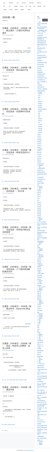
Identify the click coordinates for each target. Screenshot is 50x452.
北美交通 (39, 50)
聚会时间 (41, 334)
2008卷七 (39, 145)
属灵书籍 (16, 6)
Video (38, 253)
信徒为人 (39, 194)
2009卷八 (39, 147)
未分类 (40, 300)
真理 (38, 114)
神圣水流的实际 (40, 87)
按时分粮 (25, 3)
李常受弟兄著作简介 (42, 109)
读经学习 (39, 354)
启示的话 (39, 304)
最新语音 (39, 298)
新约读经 (39, 348)
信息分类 (40, 3)
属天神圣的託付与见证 (42, 77)
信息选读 (6, 101)
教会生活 (39, 202)
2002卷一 (39, 134)
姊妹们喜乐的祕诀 (41, 230)
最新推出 (41, 289)
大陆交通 (39, 68)
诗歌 (34, 6)
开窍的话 (39, 306)
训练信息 (39, 160)
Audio (38, 251)
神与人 (38, 329)
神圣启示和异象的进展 (42, 427)
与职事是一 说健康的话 (42, 89)
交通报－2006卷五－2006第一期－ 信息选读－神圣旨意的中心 (16, 151)
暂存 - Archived (42, 286)
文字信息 (39, 156)
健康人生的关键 (40, 367)
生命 (38, 113)
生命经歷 (39, 206)
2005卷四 (39, 139)
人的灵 (38, 323)
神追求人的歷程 (40, 183)
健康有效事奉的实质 (41, 42)
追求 (40, 358)
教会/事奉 (39, 6)
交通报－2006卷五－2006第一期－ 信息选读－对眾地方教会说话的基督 (16, 229)
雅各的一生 (39, 440)
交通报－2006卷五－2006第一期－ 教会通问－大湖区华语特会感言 (16, 30)
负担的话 (39, 130)
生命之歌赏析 (40, 342)
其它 (38, 200)
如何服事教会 (40, 72)
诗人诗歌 (39, 124)
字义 (38, 99)
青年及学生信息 (40, 163)
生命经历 (39, 208)
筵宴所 (38, 247)
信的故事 (23, 9)
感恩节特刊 (41, 255)
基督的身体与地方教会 (42, 62)
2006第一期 (14, 60)
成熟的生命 (39, 263)
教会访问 (41, 280)
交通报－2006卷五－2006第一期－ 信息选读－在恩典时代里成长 (16, 111)
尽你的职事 (39, 85)
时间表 (40, 282)
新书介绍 (39, 291)
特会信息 (39, 158)
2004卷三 (39, 138)
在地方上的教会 (40, 273)
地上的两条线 (40, 381)
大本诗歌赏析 (40, 340)
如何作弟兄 (39, 70)
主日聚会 (10, 9)
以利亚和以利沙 (40, 365)
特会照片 (29, 48)
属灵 (40, 244)
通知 (40, 360)
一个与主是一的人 (41, 363)
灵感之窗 (39, 132)
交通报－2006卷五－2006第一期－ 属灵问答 (16, 388)
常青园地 (41, 249)
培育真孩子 (39, 60)
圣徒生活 (39, 120)
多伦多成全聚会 (40, 66)
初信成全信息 (40, 170)
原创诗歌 (41, 187)
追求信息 (39, 162)
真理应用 (39, 210)
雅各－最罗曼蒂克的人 (42, 438)
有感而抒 (39, 107)
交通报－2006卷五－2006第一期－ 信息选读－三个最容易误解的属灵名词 (16, 269)
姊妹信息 (39, 150)
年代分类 (39, 154)
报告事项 (41, 219)
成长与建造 (32, 3)
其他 (38, 198)
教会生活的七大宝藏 (41, 402)
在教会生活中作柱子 (41, 55)
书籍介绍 (41, 288)
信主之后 (39, 258)
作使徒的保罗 (40, 35)
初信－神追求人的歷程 (10, 379)
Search (38, 18)
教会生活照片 (28, 323)
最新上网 (39, 293)
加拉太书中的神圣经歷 (42, 376)
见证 (38, 122)
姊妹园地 (41, 242)
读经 (19, 3)
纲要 (40, 333)
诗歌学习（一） (40, 344)
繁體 (38, 16)
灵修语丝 (39, 270)
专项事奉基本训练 (41, 74)
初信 (5, 379)
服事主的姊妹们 (40, 241)
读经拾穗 (39, 128)
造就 (44, 6)
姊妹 (30, 6)
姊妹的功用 (39, 236)
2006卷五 (9, 60)
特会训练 (41, 316)
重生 (38, 185)
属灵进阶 (39, 261)
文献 (38, 245)
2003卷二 (39, 136)
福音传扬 (39, 211)
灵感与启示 (12, 3)
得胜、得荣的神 (40, 390)
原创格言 (39, 266)
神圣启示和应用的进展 (42, 425)
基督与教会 (39, 275)
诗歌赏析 (39, 126)
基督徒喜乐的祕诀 (41, 172)
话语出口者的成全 (41, 90)
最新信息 (39, 295)
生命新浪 (41, 318)
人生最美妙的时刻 (41, 168)
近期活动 (39, 285)
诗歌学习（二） (40, 346)
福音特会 (5, 9)
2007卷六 (39, 143)
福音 (5, 3)
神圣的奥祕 (39, 181)
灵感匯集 (41, 444)
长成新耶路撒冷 (40, 436)
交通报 (29, 9)
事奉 (40, 22)
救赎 (38, 327)
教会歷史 (39, 103)
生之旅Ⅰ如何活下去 (41, 179)
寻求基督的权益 (40, 76)
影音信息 (21, 6)
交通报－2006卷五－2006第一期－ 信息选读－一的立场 (16, 189)
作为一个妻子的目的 (41, 222)
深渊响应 (39, 111)
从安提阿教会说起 (41, 79)
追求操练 (39, 215)
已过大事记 (39, 283)
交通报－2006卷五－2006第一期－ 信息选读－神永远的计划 (16, 68)
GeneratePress (31, 450)
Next (6, 430)
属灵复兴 (39, 260)
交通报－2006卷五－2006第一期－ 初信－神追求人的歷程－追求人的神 (16, 345)
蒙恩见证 (16, 9)
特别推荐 (41, 315)
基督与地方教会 (40, 64)
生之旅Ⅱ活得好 (40, 177)
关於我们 (41, 443)
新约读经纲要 (40, 350)
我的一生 (39, 395)
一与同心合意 (40, 33)
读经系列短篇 (40, 356)
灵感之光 (39, 308)
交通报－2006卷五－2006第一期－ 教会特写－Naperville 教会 (16, 307)
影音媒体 (41, 250)
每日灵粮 (39, 268)
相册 (40, 321)
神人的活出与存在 (41, 421)
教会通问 (6, 60)
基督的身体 (39, 277)
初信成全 (41, 186)
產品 (40, 319)
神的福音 (39, 423)
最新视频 (39, 297)
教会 (5, 6)
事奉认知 (39, 190)
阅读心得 (41, 441)
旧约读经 (39, 352)
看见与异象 (39, 310)
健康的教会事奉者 (41, 48)
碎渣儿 (38, 418)
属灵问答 (39, 101)
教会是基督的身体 (41, 400)
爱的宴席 (41, 313)
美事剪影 (39, 118)
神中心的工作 (40, 420)
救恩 (38, 325)
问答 (11, 6)
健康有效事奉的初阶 (41, 40)
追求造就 (41, 359)
